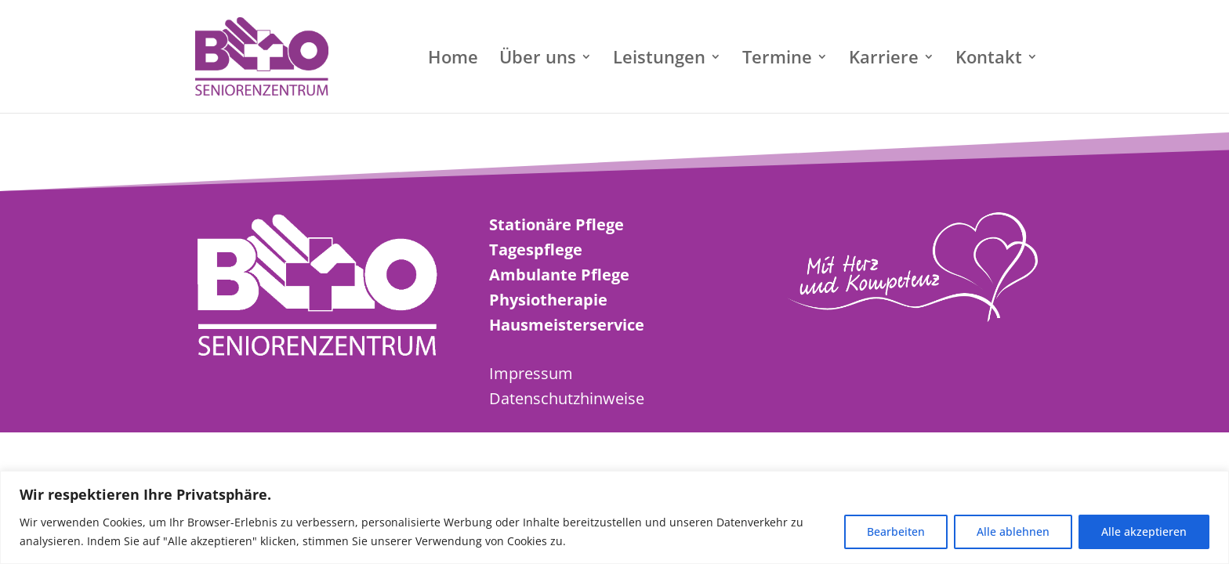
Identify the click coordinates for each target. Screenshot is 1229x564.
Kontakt (988, 59)
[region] (614, 517)
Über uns (537, 59)
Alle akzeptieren (1144, 531)
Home (453, 59)
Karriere (884, 59)
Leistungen (659, 59)
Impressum (531, 373)
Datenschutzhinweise (566, 398)
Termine (777, 59)
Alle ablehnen (1013, 531)
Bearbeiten (896, 531)
